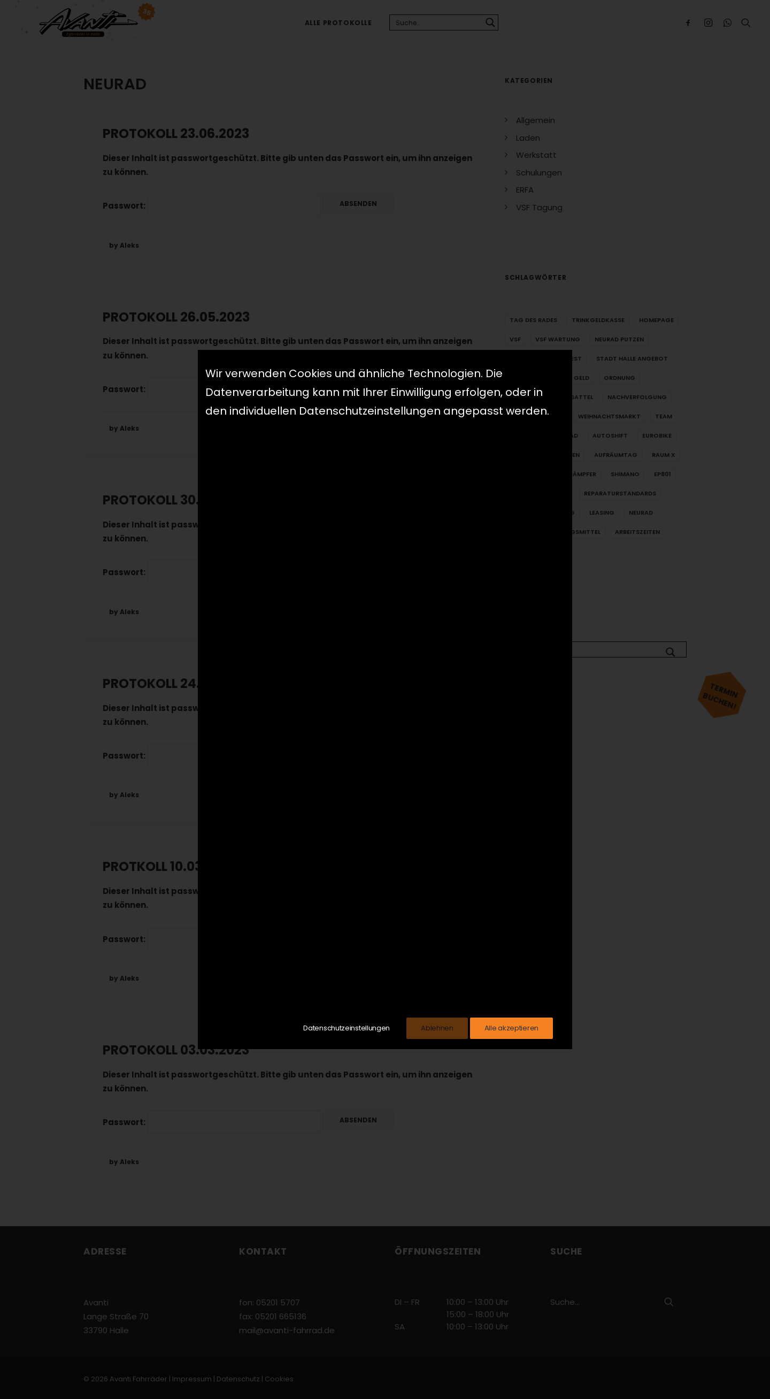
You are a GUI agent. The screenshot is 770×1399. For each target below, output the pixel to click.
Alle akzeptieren (511, 1028)
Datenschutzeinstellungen (346, 1028)
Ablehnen (437, 1028)
